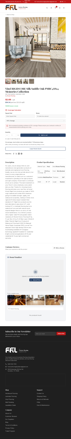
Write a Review (59, 248)
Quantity (7, 132)
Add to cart (43, 135)
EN (62, 1)
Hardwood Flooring (11, 393)
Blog (6, 422)
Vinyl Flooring (9, 399)
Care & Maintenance (43, 405)
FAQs (38, 402)
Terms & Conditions (11, 425)
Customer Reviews (11, 416)
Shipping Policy (41, 396)
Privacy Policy (9, 428)
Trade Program (10, 431)
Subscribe (61, 333)
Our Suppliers (9, 419)
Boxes (38, 113)
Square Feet (8, 113)
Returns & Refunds (43, 399)
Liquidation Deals (10, 405)
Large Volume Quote (35, 148)
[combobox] (35, 120)
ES (65, 1)
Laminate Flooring (10, 396)
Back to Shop (9, 14)
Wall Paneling (9, 402)
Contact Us (40, 393)
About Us (8, 413)
